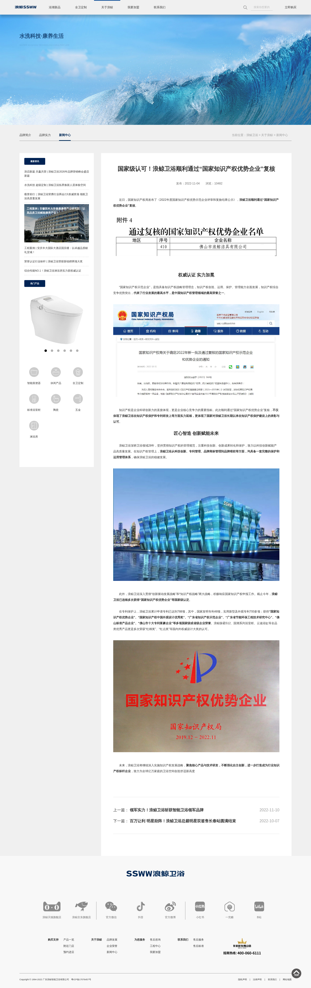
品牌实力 (45, 135)
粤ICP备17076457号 (81, 979)
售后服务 (198, 939)
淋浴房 (34, 429)
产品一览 (68, 939)
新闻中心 (65, 135)
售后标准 (198, 945)
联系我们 (159, 7)
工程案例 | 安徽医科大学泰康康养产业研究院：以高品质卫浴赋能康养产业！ (56, 210)
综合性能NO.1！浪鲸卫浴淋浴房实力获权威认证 (52, 270)
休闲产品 (56, 375)
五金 (78, 402)
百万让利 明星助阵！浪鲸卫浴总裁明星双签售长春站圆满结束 (183, 821)
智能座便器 (34, 375)
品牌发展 (112, 939)
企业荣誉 (112, 945)
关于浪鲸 (107, 7)
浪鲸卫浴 (252, 135)
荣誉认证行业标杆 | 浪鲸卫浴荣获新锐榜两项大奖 (53, 261)
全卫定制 (81, 7)
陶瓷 (56, 402)
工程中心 (155, 945)
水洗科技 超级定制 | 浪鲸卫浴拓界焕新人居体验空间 (55, 184)
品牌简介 (25, 135)
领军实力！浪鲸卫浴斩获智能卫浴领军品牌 (167, 810)
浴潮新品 (54, 7)
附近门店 (68, 945)
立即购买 (290, 7)
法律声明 (257, 979)
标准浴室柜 (34, 402)
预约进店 (68, 952)
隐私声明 (242, 979)
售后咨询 (155, 939)
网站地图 (287, 979)
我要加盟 (133, 7)
